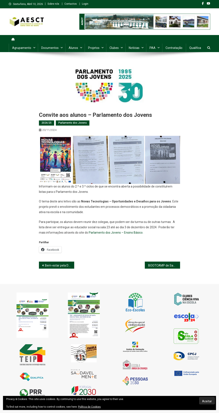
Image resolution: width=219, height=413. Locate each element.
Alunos (73, 48)
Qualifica (195, 48)
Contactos (70, 3)
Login (85, 3)
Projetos (93, 48)
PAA (152, 48)
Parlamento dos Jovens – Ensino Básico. (116, 232)
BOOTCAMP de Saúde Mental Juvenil (164, 265)
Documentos (50, 48)
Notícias (134, 48)
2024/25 (46, 122)
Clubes (114, 48)
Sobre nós (53, 3)
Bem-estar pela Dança (59, 265)
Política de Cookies (89, 406)
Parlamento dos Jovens (72, 122)
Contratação (174, 48)
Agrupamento (21, 48)
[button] (55, 160)
